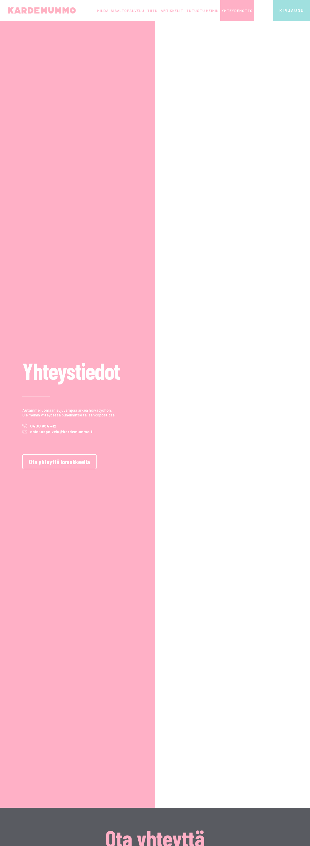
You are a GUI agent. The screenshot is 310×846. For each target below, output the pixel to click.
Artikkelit (172, 10)
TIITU (152, 10)
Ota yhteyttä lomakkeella (59, 461)
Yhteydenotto (237, 10)
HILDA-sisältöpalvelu (120, 10)
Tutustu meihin (202, 10)
